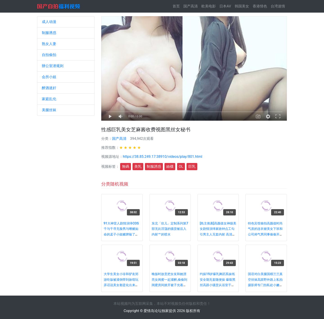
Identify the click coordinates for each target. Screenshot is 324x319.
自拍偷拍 (49, 55)
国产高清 (190, 6)
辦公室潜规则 (52, 66)
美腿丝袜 (49, 110)
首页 (177, 6)
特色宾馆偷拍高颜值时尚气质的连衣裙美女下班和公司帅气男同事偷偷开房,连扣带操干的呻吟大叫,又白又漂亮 (265, 234)
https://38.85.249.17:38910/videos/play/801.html (162, 156)
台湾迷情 (278, 6)
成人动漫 (49, 22)
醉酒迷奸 (49, 88)
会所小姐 (49, 77)
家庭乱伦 (49, 99)
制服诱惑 (49, 33)
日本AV (225, 6)
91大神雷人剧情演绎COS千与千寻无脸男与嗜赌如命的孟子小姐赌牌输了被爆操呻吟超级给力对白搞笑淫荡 (121, 234)
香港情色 (260, 6)
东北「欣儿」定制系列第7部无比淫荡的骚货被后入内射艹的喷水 (170, 229)
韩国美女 (242, 6)
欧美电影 (208, 6)
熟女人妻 (49, 44)
